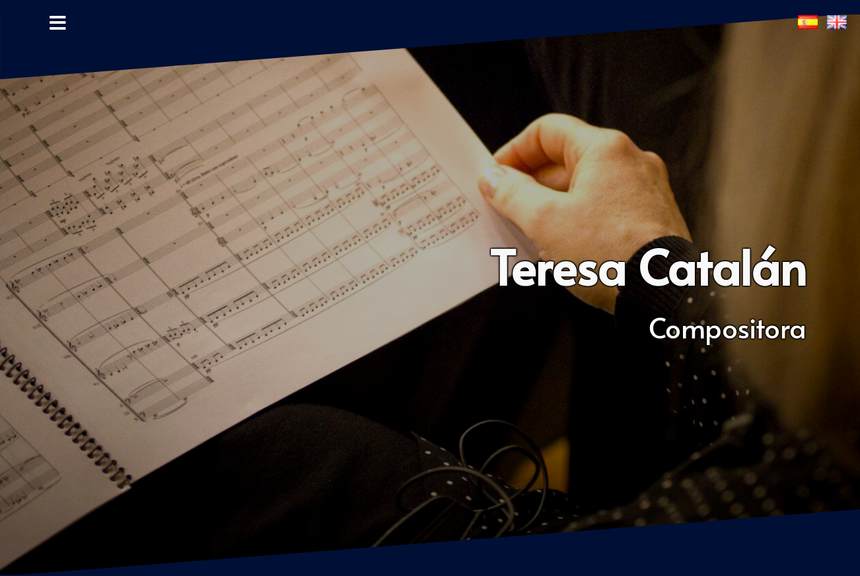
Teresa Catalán (647, 266)
